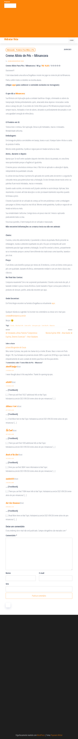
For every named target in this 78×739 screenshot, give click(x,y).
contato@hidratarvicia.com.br (16, 315)
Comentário (11, 535)
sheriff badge (11, 366)
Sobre (72, 40)
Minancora (20, 93)
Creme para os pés (36, 325)
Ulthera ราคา (11, 406)
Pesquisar (7, 2)
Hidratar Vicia (11, 39)
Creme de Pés (27, 325)
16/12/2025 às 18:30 (10, 458)
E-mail (41, 572)
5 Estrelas (12, 325)
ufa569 (8, 382)
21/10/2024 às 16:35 (10, 370)
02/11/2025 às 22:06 (10, 410)
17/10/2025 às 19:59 (10, 386)
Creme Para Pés (45, 325)
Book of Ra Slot (12, 454)
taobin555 (10, 478)
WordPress (41, 735)
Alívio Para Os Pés (19, 325)
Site (7, 583)
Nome (8, 572)
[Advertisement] (39, 22)
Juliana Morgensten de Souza (16, 61)
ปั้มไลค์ (9, 430)
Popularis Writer (56, 735)
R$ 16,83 (45, 65)
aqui (53, 303)
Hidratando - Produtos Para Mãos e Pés (20, 50)
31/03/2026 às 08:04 (10, 482)
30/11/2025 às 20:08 (10, 434)
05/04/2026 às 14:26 (10, 507)
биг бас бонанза (13, 502)
